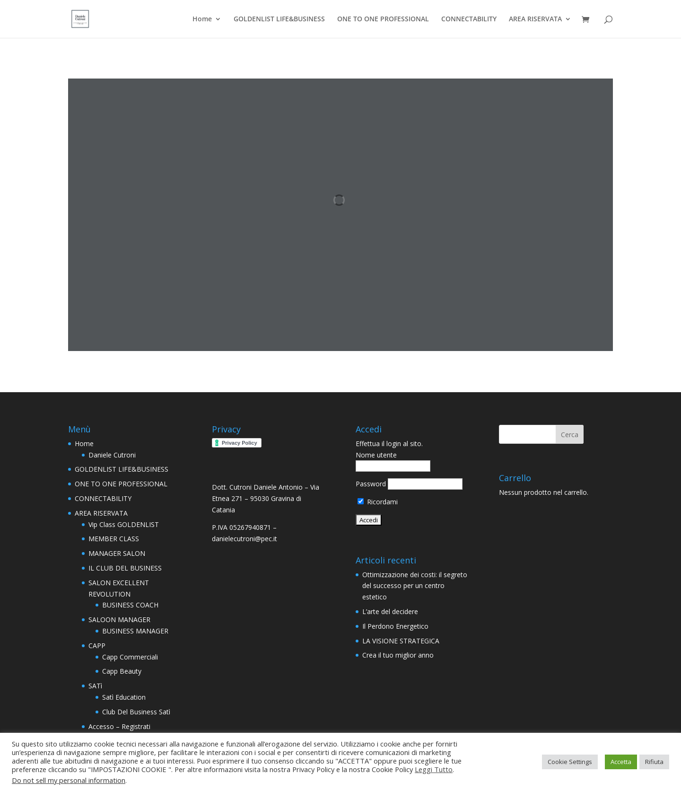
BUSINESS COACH (130, 604)
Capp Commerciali (130, 656)
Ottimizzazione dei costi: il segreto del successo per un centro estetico (414, 586)
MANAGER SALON (116, 553)
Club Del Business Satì (136, 711)
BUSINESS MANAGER (135, 630)
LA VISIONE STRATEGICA (400, 640)
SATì (95, 685)
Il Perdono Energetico (395, 626)
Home (202, 19)
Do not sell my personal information (68, 780)
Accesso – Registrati (119, 726)
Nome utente (376, 454)
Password (371, 483)
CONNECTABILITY (469, 19)
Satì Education (124, 697)
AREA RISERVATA (535, 19)
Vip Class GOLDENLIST (123, 524)
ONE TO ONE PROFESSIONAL (383, 19)
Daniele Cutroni (112, 454)
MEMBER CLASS (113, 538)
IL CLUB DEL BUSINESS (125, 567)
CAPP (96, 645)
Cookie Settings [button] (570, 761)
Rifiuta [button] (654, 761)
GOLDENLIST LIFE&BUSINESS (279, 19)
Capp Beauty (121, 671)
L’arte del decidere (390, 611)
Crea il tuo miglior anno (398, 654)
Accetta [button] (621, 761)
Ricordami (378, 501)
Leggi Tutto (434, 769)
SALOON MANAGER (119, 619)
